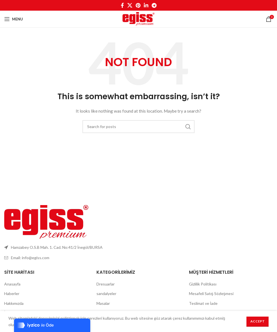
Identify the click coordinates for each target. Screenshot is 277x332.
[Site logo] (138, 18)
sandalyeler (106, 293)
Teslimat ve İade (203, 303)
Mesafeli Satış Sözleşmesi (211, 293)
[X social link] (130, 5)
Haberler (11, 293)
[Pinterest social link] (138, 5)
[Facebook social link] (122, 5)
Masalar (103, 303)
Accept (257, 321)
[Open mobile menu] (13, 19)
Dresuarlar (105, 284)
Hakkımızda (14, 303)
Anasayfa (12, 284)
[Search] (138, 126)
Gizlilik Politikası (202, 284)
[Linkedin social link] (146, 5)
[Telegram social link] (154, 5)
